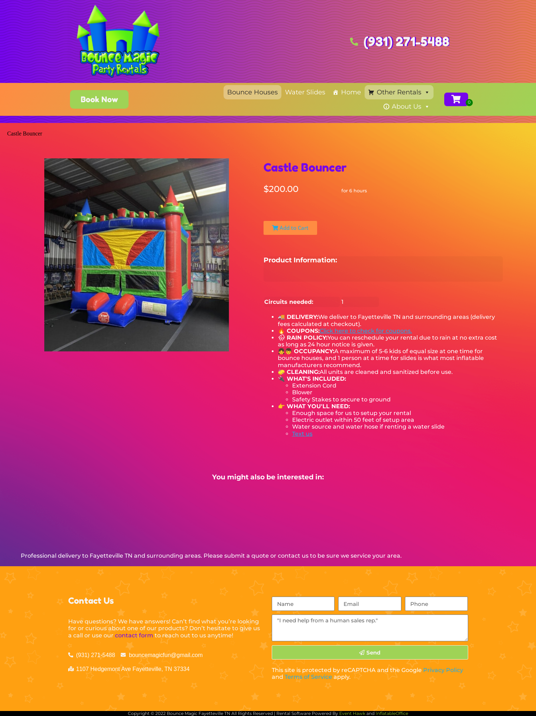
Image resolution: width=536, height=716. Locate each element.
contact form (134, 635)
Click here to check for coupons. (366, 330)
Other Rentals (403, 92)
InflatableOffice (392, 713)
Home (351, 92)
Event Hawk (352, 713)
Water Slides (305, 92)
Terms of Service (308, 676)
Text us (302, 433)
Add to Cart (290, 227)
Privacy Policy (443, 670)
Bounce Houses (252, 92)
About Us (411, 106)
